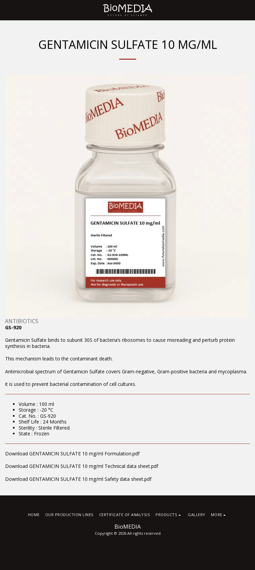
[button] (7, 10)
